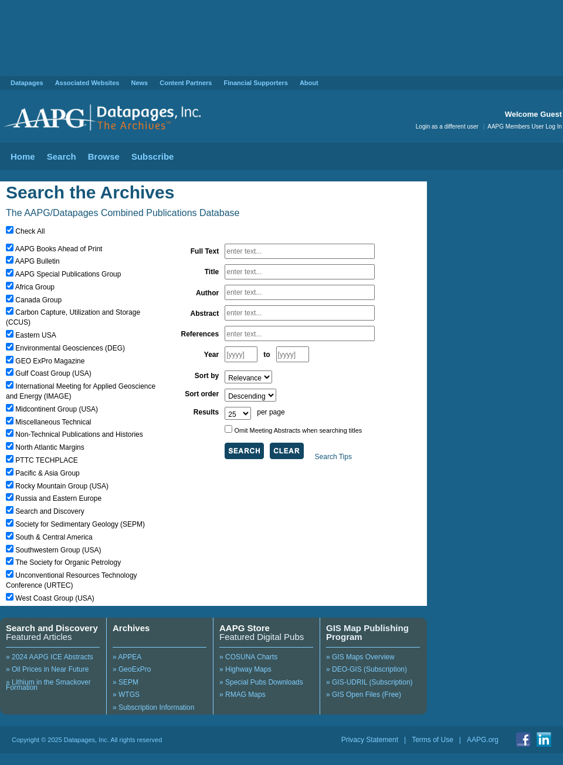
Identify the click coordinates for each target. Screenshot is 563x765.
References (200, 334)
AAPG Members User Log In (524, 126)
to (266, 355)
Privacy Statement (369, 740)
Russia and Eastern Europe (58, 498)
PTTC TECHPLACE (46, 460)
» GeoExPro (132, 669)
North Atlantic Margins (49, 447)
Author (207, 293)
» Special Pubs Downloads (261, 682)
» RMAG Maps (242, 694)
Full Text (205, 251)
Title (212, 272)
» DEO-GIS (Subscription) (366, 669)
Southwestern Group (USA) (58, 550)
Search (61, 156)
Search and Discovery (49, 511)
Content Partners (186, 82)
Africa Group (35, 287)
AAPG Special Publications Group (68, 274)
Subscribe (152, 156)
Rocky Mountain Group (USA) (61, 486)
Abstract (205, 313)
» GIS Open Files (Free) (363, 694)
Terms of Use (432, 740)
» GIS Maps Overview (360, 657)
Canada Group (38, 300)
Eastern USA (35, 335)
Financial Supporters (255, 82)
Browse (104, 156)
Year (211, 355)
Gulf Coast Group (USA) (53, 373)
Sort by (207, 376)
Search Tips (333, 457)
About (309, 82)
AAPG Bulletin (37, 261)
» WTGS (126, 694)
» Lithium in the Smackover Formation (48, 685)
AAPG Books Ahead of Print (59, 249)
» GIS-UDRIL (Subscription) (369, 682)
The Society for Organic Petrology (68, 562)
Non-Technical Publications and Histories (79, 434)
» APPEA (127, 657)
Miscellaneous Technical (53, 422)
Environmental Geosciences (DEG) (70, 348)
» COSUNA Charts (248, 657)
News (139, 82)
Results (206, 412)
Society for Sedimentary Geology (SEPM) (80, 524)
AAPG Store (244, 628)
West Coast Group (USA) (54, 598)
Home (23, 156)
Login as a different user (447, 126)
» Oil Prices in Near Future (47, 669)
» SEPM (125, 682)
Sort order (202, 394)
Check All (30, 231)
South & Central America (53, 537)
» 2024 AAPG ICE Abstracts (49, 657)
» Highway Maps (245, 669)
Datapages (27, 82)
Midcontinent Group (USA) (56, 409)
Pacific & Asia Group (47, 473)
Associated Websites (87, 82)
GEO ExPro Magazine (49, 361)
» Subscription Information (153, 707)
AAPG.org (482, 740)
